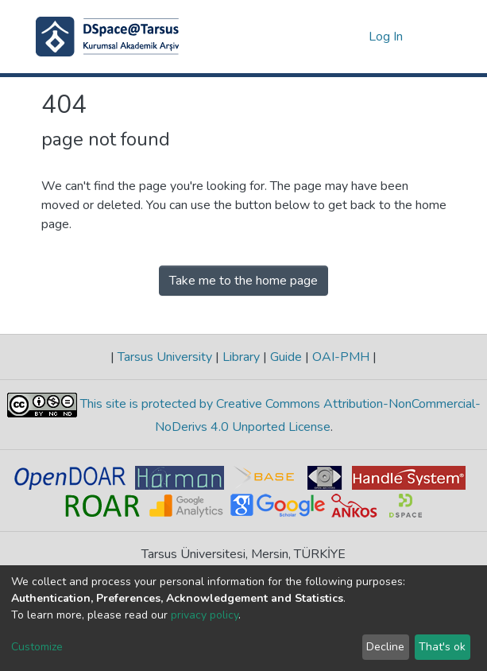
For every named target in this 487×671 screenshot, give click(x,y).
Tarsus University (164, 357)
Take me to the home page (243, 280)
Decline (385, 646)
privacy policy (204, 615)
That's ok (442, 646)
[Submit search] (331, 36)
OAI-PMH (341, 357)
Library (241, 357)
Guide (286, 357)
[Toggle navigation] (436, 36)
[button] (354, 36)
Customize (37, 646)
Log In (386, 36)
